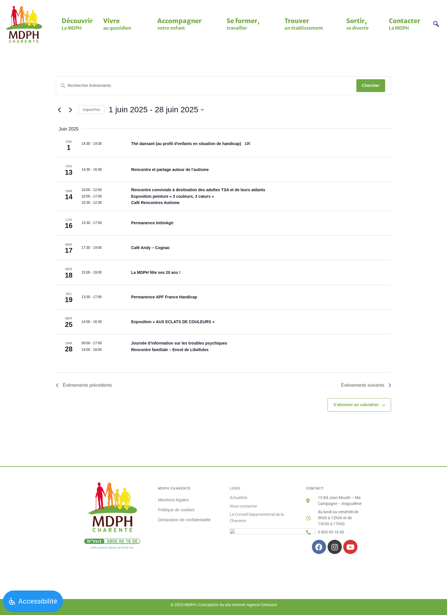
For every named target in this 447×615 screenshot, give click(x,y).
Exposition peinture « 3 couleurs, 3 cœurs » (172, 196)
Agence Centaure (262, 604)
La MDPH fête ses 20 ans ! (156, 272)
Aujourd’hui (91, 110)
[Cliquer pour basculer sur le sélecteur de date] (156, 109)
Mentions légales (173, 499)
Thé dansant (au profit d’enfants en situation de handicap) (186, 143)
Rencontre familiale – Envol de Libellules (170, 349)
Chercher (370, 85)
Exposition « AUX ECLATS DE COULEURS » (172, 321)
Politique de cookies (176, 509)
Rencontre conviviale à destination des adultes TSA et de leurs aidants (198, 190)
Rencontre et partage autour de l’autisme (170, 169)
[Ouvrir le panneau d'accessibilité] (33, 601)
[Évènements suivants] (70, 109)
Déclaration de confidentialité (184, 519)
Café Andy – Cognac (150, 247)
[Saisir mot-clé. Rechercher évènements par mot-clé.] (206, 86)
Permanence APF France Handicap (164, 297)
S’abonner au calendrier (356, 404)
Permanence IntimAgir (152, 223)
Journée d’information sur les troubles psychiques (179, 343)
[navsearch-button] (436, 25)
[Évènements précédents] (59, 109)
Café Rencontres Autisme (155, 202)
